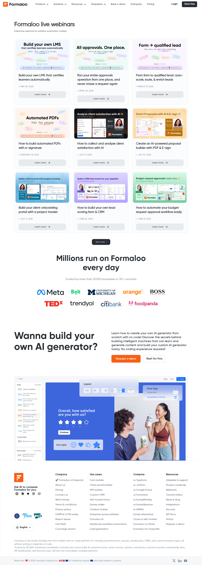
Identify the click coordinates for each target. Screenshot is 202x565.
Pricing (150, 4)
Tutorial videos (174, 495)
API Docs (171, 514)
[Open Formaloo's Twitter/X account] (174, 560)
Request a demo (126, 358)
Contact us (61, 495)
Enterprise (136, 4)
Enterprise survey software (104, 514)
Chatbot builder (99, 509)
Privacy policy (63, 509)
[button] (42, 4)
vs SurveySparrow (143, 504)
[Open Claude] (22, 493)
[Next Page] (101, 242)
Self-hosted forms (100, 500)
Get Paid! (60, 524)
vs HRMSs (138, 509)
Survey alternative (143, 514)
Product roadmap (176, 485)
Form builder (97, 480)
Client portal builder (101, 485)
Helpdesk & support (177, 480)
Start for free (154, 358)
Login (174, 4)
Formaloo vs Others (144, 524)
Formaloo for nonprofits (146, 529)
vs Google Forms (142, 490)
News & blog (173, 500)
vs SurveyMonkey (142, 500)
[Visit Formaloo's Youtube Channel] (185, 560)
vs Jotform (139, 485)
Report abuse (62, 519)
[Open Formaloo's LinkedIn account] (179, 560)
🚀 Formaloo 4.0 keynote (69, 480)
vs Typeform (140, 480)
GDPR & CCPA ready (66, 514)
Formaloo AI (96, 519)
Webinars (171, 490)
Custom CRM (97, 495)
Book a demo (118, 4)
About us (60, 485)
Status (169, 519)
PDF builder (96, 490)
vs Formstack (140, 495)
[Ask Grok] (39, 493)
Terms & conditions (66, 504)
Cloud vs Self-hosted (145, 519)
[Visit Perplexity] (33, 493)
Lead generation (99, 529)
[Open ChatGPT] (17, 493)
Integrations (173, 504)
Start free (189, 4)
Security (170, 509)
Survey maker (97, 504)
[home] (15, 4)
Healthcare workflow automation (108, 524)
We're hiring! (62, 500)
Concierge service (65, 529)
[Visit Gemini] (28, 493)
